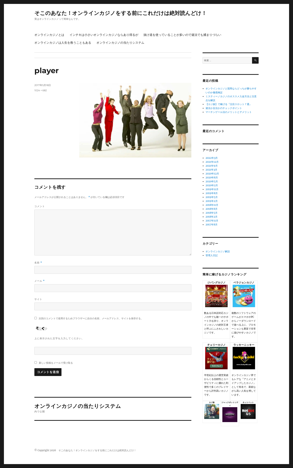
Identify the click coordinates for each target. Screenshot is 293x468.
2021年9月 (212, 165)
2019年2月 (212, 201)
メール (39, 281)
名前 (38, 262)
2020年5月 (212, 181)
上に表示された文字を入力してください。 (59, 338)
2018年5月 (212, 212)
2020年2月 (212, 185)
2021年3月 (211, 169)
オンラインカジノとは (49, 35)
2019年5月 (212, 197)
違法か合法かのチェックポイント (224, 108)
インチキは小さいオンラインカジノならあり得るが (104, 35)
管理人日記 (212, 255)
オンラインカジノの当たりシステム (120, 42)
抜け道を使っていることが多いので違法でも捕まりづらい (182, 35)
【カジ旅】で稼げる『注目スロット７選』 (229, 104)
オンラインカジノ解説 (218, 251)
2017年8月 (212, 224)
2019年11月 (212, 189)
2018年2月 (212, 216)
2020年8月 (212, 177)
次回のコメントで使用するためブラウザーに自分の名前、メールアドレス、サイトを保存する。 (91, 318)
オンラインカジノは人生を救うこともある (62, 42)
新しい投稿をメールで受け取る (56, 362)
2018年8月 (212, 208)
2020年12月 (212, 173)
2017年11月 (212, 220)
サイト (38, 299)
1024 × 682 (40, 90)
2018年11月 (212, 205)
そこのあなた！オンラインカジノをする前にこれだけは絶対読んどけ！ (120, 13)
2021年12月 (212, 161)
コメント (39, 206)
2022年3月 (212, 158)
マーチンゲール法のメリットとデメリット (229, 112)
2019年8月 (212, 193)
